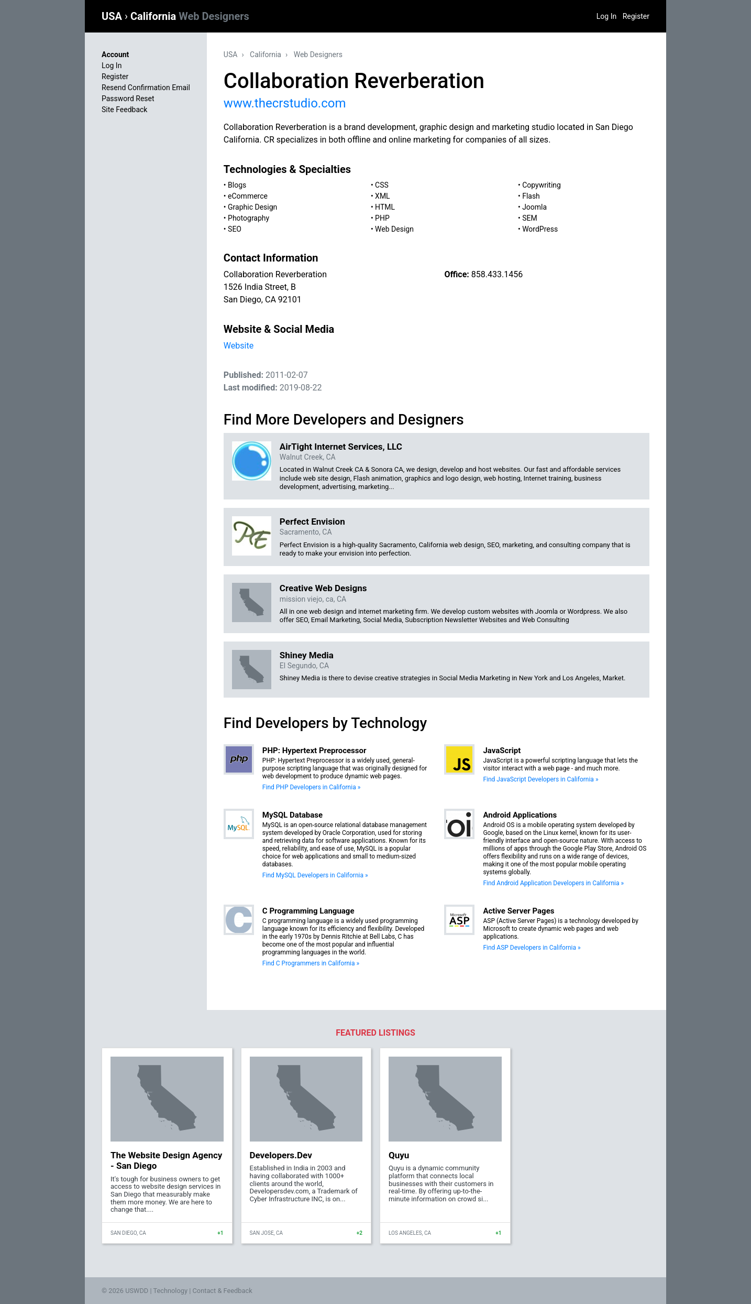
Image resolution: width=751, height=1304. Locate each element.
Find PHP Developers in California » (311, 787)
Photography (248, 218)
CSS (382, 185)
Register (636, 16)
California (189, 16)
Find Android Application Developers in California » (553, 883)
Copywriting (541, 185)
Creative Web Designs (323, 588)
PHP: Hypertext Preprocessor (314, 750)
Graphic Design (252, 207)
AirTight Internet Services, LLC (341, 446)
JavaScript (502, 750)
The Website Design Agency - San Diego (166, 1160)
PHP (382, 218)
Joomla (534, 207)
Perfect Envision (312, 521)
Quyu (399, 1155)
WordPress (540, 229)
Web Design (394, 229)
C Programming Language (308, 911)
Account (115, 54)
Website (238, 346)
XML (382, 196)
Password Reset (128, 98)
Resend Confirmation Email (146, 87)
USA (113, 16)
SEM (529, 218)
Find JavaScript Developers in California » (540, 779)
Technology (170, 1291)
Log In (606, 16)
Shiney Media (307, 655)
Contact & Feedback (222, 1291)
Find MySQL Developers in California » (315, 875)
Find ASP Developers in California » (531, 947)
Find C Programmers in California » (310, 963)
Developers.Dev (281, 1155)
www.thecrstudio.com (285, 103)
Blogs (237, 185)
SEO (234, 229)
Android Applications (520, 815)
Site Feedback (124, 109)
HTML (385, 207)
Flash (531, 196)
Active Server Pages (518, 911)
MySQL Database (292, 815)
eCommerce (248, 196)
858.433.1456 (497, 274)
